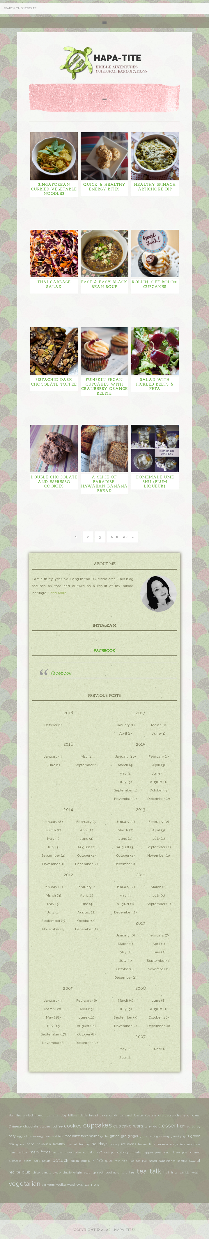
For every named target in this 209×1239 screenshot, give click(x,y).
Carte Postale (145, 1115)
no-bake (89, 1152)
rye (144, 1160)
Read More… (58, 593)
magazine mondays (185, 1144)
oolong (122, 1152)
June (156, 733)
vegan (196, 1172)
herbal (72, 1144)
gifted (115, 1136)
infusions (128, 1144)
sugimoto (112, 1172)
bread (93, 1115)
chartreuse (165, 1115)
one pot (110, 1152)
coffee (58, 1126)
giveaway (162, 1136)
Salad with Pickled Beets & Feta (155, 384)
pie (184, 1152)
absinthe (15, 1115)
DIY (182, 1126)
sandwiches (167, 1161)
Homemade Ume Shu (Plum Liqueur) (155, 482)
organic (135, 1152)
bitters (72, 1115)
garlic (104, 1136)
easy (12, 1136)
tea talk (149, 1171)
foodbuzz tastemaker (82, 1136)
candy (113, 1115)
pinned (194, 1152)
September (84, 765)
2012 (68, 874)
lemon (142, 1144)
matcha (57, 1152)
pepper (148, 1152)
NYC (99, 1152)
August (156, 782)
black (83, 1115)
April (123, 733)
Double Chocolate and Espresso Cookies (54, 482)
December (156, 799)
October (51, 725)
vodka (61, 1184)
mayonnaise (73, 1152)
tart (124, 1172)
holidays (99, 1143)
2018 (68, 712)
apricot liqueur (34, 1115)
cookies (73, 1126)
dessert (168, 1125)
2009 (68, 988)
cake (103, 1115)
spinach (98, 1172)
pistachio (15, 1161)
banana (52, 1115)
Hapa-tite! (124, 1230)
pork (37, 1161)
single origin (72, 1172)
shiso (36, 1172)
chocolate (30, 1126)
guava (20, 1144)
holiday (84, 1144)
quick (109, 1161)
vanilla (184, 1172)
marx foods (40, 1152)
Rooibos (135, 1161)
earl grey (193, 1126)
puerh (75, 1161)
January (123, 725)
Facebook (105, 651)
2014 (68, 809)
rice (124, 1161)
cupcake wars (128, 1125)
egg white (24, 1136)
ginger (133, 1136)
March (156, 725)
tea (131, 1172)
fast (54, 1136)
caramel (126, 1115)
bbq (63, 1115)
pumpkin (88, 1160)
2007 (140, 1036)
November (123, 799)
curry (148, 1126)
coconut (45, 1126)
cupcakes (97, 1125)
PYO (99, 1160)
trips (174, 1172)
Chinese (15, 1126)
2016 (68, 744)
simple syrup (51, 1172)
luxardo (162, 1144)
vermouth (48, 1184)
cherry (180, 1115)
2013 (141, 809)
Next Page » (122, 537)
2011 (140, 874)
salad (153, 1160)
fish (60, 1136)
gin (123, 1136)
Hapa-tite (104, 64)
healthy (59, 1144)
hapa (30, 1144)
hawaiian (44, 1144)
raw (117, 1161)
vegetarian (24, 1183)
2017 (141, 712)
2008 (140, 988)
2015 (141, 744)
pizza (28, 1161)
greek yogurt (180, 1136)
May (84, 756)
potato (46, 1161)
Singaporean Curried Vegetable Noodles (54, 189)
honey (114, 1144)
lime (152, 1144)
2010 (141, 923)
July (123, 782)
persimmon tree (167, 1152)
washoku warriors (83, 1184)
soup (87, 1172)
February (156, 756)
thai (166, 1172)
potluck (61, 1160)
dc (155, 1126)
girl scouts (147, 1136)
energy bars (42, 1136)
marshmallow (18, 1152)
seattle (182, 1161)
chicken (193, 1115)
